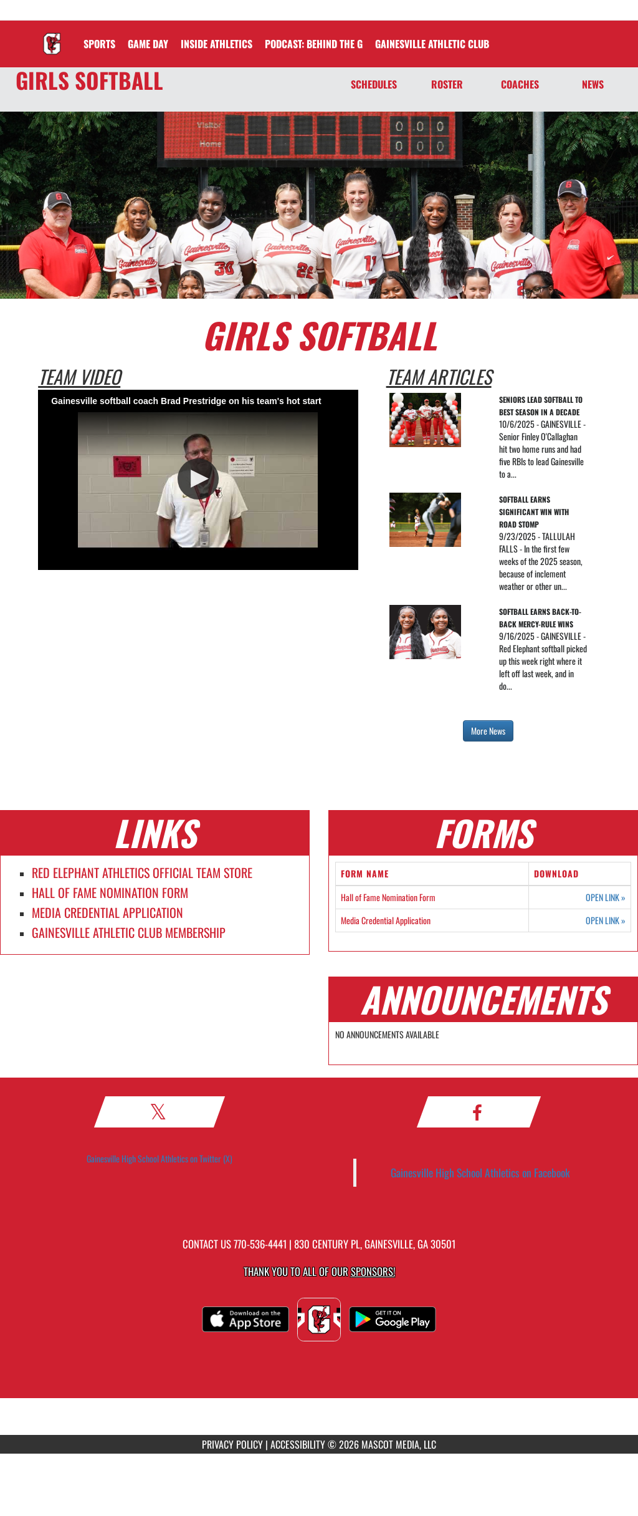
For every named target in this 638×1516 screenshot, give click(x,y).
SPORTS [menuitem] (99, 43)
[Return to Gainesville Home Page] (51, 36)
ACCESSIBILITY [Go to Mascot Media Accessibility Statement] (297, 1444)
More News (488, 730)
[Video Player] (198, 480)
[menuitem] (314, 44)
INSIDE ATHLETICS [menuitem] (216, 43)
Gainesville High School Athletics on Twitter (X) (159, 1158)
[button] (198, 479)
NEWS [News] (593, 84)
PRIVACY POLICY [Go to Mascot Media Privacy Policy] (232, 1444)
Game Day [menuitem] (148, 43)
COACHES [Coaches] (520, 84)
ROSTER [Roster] (447, 84)
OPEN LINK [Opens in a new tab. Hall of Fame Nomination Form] (606, 897)
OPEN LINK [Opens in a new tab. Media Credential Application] (606, 920)
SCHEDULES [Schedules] (374, 84)
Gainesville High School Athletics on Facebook (480, 1172)
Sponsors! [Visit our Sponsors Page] (373, 1271)
